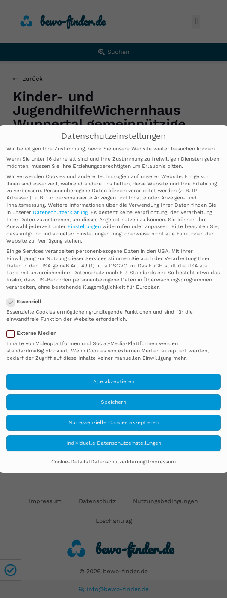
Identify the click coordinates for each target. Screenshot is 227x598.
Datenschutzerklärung (60, 212)
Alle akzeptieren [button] (113, 381)
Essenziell (26, 301)
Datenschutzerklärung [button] (118, 462)
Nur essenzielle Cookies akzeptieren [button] (113, 422)
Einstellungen (84, 226)
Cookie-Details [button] (69, 462)
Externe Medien (34, 333)
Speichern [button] (113, 402)
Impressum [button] (162, 462)
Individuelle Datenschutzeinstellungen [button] (113, 443)
